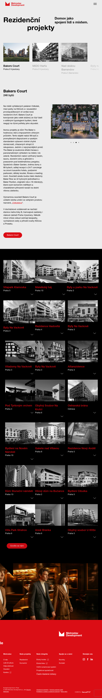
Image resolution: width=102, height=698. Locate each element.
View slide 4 (78, 142)
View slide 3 (76, 142)
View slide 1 (70, 142)
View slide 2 (73, 142)
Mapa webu (64, 691)
